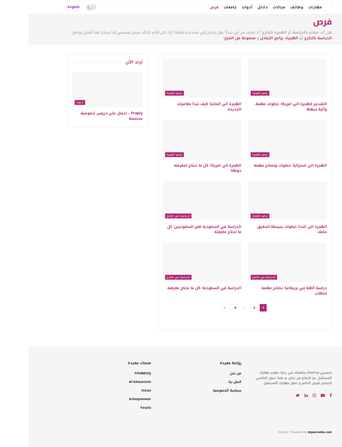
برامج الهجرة (231, 93)
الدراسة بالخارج (289, 38)
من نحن (207, 373)
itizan (117, 390)
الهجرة (263, 38)
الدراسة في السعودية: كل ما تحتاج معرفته (176, 288)
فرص (185, 7)
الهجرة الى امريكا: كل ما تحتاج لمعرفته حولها (179, 168)
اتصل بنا (206, 382)
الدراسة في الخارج (149, 216)
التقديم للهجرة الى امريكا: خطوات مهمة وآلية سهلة (262, 106)
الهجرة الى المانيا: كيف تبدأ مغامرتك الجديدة (180, 106)
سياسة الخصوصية (198, 390)
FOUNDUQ (114, 373)
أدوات (218, 7)
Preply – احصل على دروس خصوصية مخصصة (83, 116)
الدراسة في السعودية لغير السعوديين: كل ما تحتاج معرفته (176, 229)
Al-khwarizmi (111, 382)
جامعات (201, 7)
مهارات (287, 7)
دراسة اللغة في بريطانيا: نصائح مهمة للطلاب (265, 290)
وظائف (268, 7)
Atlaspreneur (111, 399)
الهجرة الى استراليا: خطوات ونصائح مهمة (261, 165)
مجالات (250, 7)
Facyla (117, 408)
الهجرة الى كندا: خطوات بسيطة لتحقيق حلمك (263, 229)
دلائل (234, 7)
